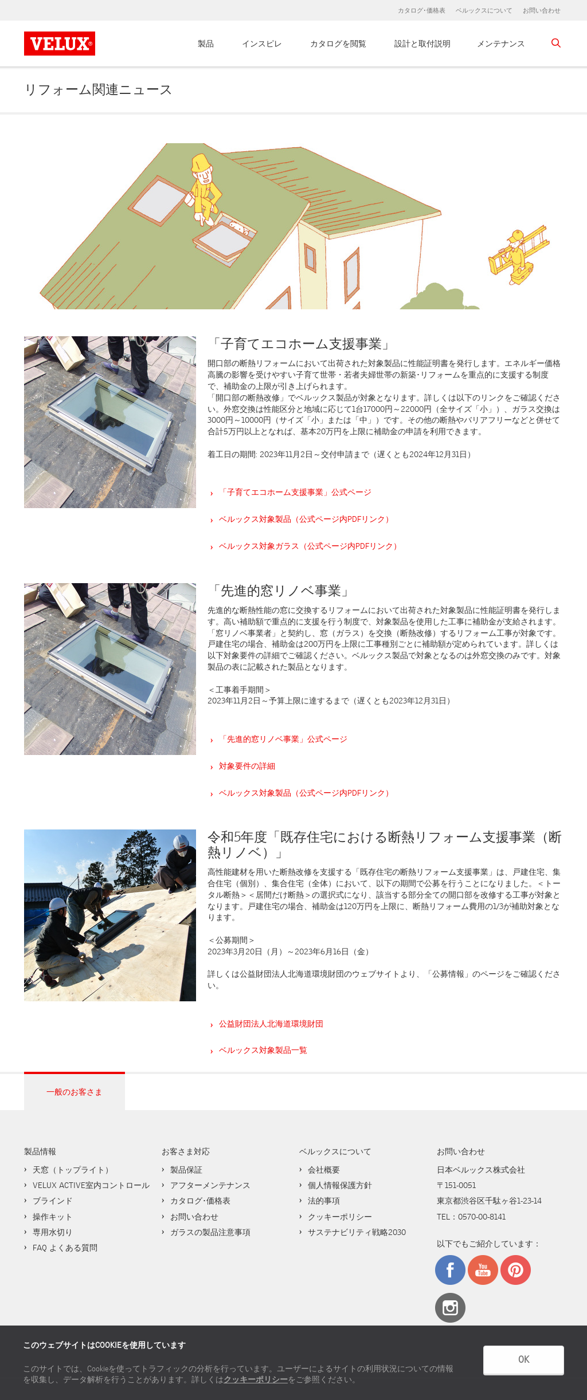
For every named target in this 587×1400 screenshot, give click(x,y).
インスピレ (262, 43)
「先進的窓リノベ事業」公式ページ (283, 739)
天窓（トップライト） (73, 1169)
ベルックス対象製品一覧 (263, 1050)
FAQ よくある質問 (65, 1247)
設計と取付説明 (422, 43)
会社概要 (324, 1169)
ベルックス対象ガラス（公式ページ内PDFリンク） (310, 545)
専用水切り (53, 1232)
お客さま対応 (186, 1151)
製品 (206, 43)
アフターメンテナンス (210, 1185)
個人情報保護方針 (340, 1185)
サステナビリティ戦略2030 (357, 1232)
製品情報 (40, 1151)
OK (523, 1359)
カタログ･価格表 (421, 10)
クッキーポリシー (256, 1380)
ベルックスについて (484, 10)
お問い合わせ (542, 10)
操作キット (53, 1216)
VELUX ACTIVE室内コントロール (91, 1185)
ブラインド (53, 1200)
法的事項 (324, 1200)
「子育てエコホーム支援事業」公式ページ (295, 492)
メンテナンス (501, 43)
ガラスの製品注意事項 (210, 1232)
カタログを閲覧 (338, 43)
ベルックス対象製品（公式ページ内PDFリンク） (306, 519)
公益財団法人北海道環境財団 (271, 1023)
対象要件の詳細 (247, 765)
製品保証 (186, 1169)
